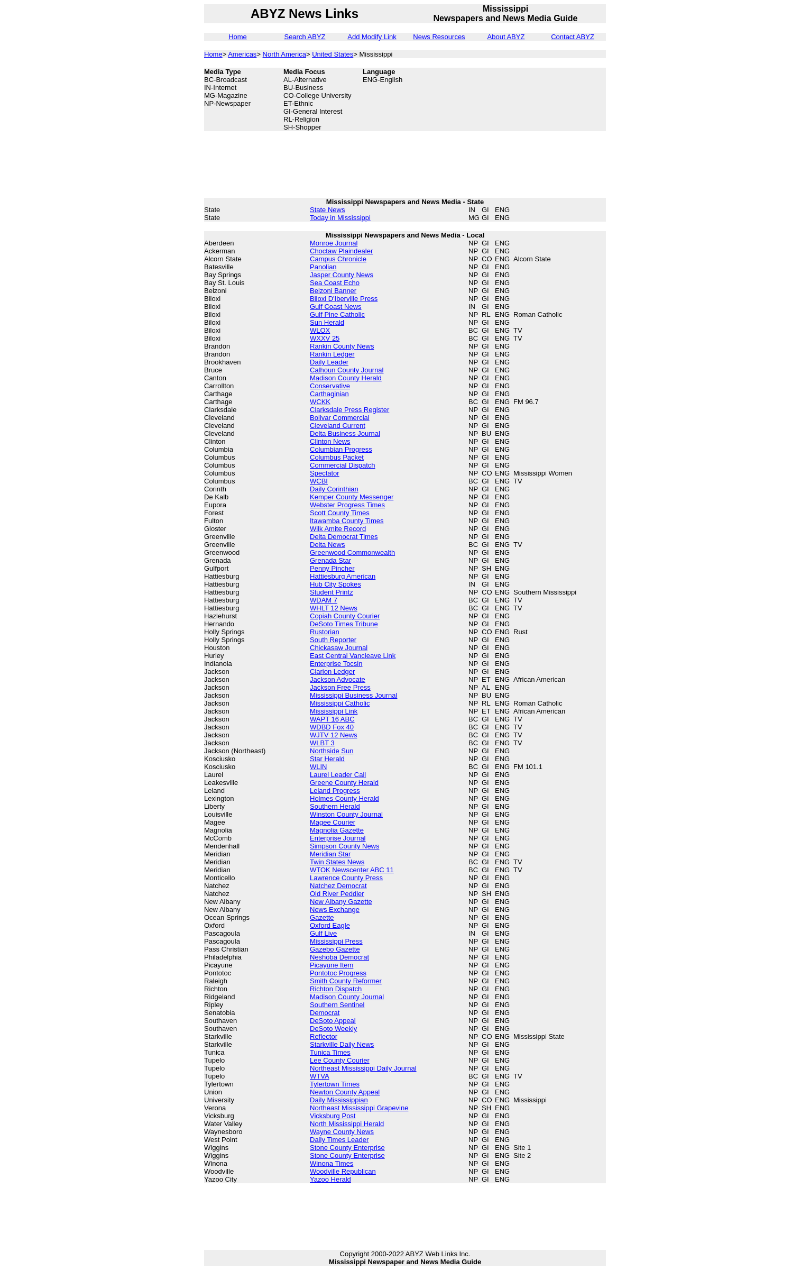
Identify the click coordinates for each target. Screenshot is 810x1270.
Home (237, 37)
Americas (242, 54)
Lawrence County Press (346, 878)
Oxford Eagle (330, 925)
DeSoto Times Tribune (344, 624)
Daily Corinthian (334, 489)
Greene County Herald (344, 783)
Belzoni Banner (333, 291)
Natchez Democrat (338, 886)
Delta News (327, 545)
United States (332, 54)
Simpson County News (345, 846)
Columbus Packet (337, 457)
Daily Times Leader (339, 1140)
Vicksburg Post (332, 1116)
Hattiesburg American (342, 576)
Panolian (323, 267)
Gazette (322, 917)
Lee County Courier (340, 1060)
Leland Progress (335, 790)
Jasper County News (341, 275)
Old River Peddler (337, 894)
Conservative (330, 386)
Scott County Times (340, 513)
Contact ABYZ (572, 37)
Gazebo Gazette (335, 949)
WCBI (319, 481)
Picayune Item (331, 965)
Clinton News (330, 441)
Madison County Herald (346, 378)
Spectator (324, 473)
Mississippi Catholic (340, 703)
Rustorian (324, 632)
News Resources (439, 37)
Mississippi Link (333, 711)
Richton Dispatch (336, 989)
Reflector (323, 1036)
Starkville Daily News (342, 1044)
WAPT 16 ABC (332, 719)
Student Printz (331, 592)
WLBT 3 (322, 743)
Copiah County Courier (345, 616)
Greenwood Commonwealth (352, 552)
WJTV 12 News (333, 735)
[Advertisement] (553, 91)
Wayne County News (342, 1132)
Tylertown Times (335, 1084)
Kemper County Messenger (351, 497)
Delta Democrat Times (344, 537)
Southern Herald (335, 806)
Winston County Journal (346, 814)
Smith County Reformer (346, 981)
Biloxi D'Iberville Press (344, 299)
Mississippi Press (336, 941)
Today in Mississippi (340, 218)
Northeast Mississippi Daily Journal (363, 1068)
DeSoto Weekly (333, 1029)
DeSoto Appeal (333, 1021)
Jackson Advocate (337, 679)
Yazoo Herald (330, 1179)
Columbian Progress (341, 449)
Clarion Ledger (332, 671)
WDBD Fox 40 (332, 727)
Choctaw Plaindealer (341, 251)
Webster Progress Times (347, 505)
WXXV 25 (324, 338)
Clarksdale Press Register (349, 410)
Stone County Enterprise (347, 1148)
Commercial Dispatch (342, 465)
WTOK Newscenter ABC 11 (352, 870)
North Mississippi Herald (347, 1124)
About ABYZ (506, 37)
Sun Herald (327, 322)
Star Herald (327, 759)
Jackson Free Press (340, 687)
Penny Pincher (332, 568)
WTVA (319, 1076)
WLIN (318, 767)
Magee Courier (332, 822)
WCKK (320, 402)
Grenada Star (330, 560)
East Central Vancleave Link (352, 656)
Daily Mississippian (339, 1100)
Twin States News (337, 862)
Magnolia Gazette (337, 830)
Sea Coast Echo (335, 283)
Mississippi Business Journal (353, 695)
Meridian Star (330, 854)
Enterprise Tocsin (336, 664)
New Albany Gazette (341, 902)
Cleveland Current (337, 426)
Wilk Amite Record (338, 529)
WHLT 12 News (333, 608)
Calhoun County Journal (346, 370)
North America (284, 54)
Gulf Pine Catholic (337, 314)
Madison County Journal (347, 997)
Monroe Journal (333, 243)
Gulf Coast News (336, 306)
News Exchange (335, 909)
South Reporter (333, 640)
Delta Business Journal (345, 433)
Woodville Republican (343, 1171)
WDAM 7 (323, 600)
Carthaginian (329, 394)
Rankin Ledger (332, 354)
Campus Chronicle (338, 259)
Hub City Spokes (335, 584)
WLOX (320, 330)
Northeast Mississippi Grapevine (359, 1108)
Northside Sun (331, 751)
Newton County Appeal (345, 1092)
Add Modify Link (372, 37)
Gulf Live (323, 933)
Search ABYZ (304, 37)
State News (327, 210)
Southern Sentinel (337, 1005)
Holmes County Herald (344, 798)
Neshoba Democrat (339, 957)
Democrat (324, 1013)
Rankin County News (342, 346)
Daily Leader (329, 362)
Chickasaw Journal (338, 648)
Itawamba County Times (346, 521)
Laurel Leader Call (338, 775)
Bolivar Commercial (340, 418)
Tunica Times (330, 1052)
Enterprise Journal (338, 838)
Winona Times (331, 1163)
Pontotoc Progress (338, 973)
